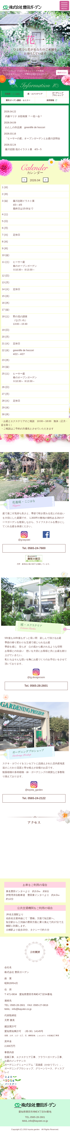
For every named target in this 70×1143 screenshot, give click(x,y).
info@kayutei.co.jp (22, 1009)
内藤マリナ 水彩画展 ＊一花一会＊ (23, 116)
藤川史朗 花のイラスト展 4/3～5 (23, 149)
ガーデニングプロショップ (57, 94)
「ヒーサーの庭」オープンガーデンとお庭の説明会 (32, 138)
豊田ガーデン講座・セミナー (18, 100)
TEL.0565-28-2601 (35, 1117)
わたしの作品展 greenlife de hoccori (25, 127)
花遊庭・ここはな (12, 94)
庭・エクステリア (35, 94)
